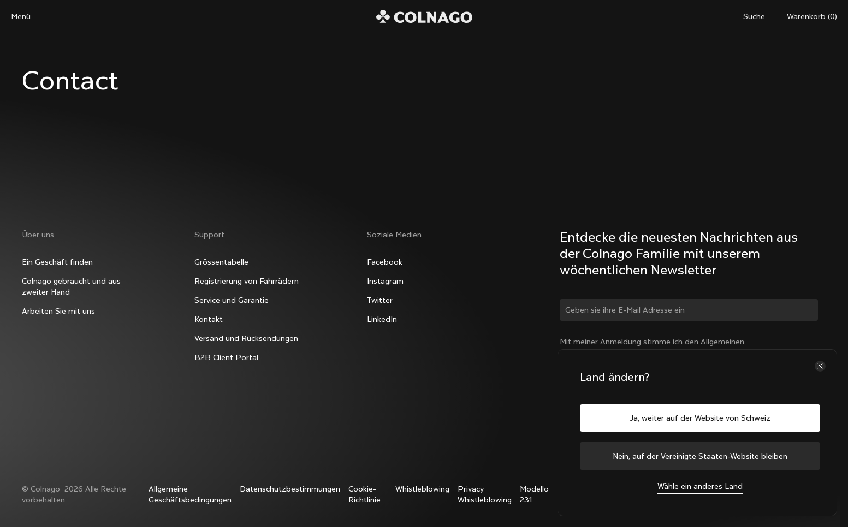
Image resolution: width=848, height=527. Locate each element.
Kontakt (208, 319)
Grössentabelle (221, 262)
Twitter (380, 300)
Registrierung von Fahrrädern (246, 281)
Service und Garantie (231, 300)
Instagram (385, 281)
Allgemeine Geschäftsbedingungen (190, 494)
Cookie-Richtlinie (364, 494)
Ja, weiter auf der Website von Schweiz (700, 418)
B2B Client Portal (226, 357)
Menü (21, 16)
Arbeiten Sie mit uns (58, 311)
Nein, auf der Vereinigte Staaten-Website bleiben (700, 456)
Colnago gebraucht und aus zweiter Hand (71, 286)
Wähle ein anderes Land (700, 486)
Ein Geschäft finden (57, 262)
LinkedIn (382, 319)
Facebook (384, 262)
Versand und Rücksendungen (246, 338)
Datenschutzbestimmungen (290, 489)
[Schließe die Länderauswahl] (820, 366)
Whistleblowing (422, 489)
